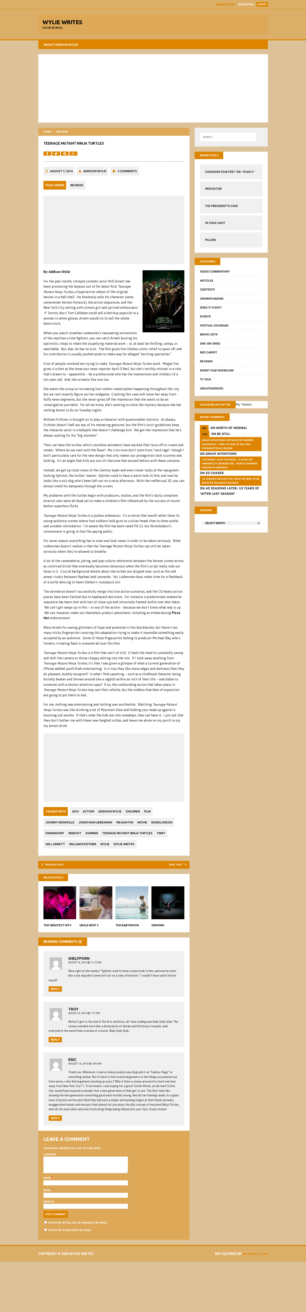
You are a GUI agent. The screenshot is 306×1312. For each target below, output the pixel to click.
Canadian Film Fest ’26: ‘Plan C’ (229, 175)
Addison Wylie (94, 180)
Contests (207, 294)
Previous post (56, 884)
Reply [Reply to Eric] (55, 1165)
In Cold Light (215, 227)
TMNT (106, 851)
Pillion (210, 244)
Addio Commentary (215, 276)
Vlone (262, 1304)
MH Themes (245, 1304)
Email (47, 1240)
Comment (49, 1201)
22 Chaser (215, 480)
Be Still (223, 441)
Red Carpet (208, 357)
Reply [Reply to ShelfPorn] (55, 1012)
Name (47, 1228)
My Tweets (253, 410)
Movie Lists (208, 339)
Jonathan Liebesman (97, 830)
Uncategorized (211, 393)
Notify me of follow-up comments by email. (78, 1273)
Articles (206, 285)
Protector (245, 4)
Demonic (157, 946)
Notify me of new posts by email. (70, 1280)
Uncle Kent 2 (88, 946)
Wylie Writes (71, 862)
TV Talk (205, 384)
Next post (174, 884)
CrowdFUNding (211, 303)
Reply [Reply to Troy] (55, 1070)
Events (205, 321)
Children (139, 819)
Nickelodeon (56, 841)
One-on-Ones (210, 348)
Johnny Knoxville (60, 830)
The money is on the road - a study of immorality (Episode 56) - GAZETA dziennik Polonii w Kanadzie (230, 470)
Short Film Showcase (217, 375)
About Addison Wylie (60, 47)
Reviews (76, 194)
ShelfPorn (79, 980)
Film (155, 819)
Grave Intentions (221, 460)
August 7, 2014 (61, 180)
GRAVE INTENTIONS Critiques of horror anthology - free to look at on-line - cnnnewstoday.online (227, 451)
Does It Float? (211, 312)
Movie (148, 830)
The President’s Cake (221, 210)
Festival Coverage (214, 330)
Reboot (104, 841)
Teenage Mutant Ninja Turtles (71, 851)
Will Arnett (126, 851)
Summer (123, 841)
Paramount (82, 841)
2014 (75, 819)
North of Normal (231, 435)
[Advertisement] (153, 91)
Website (48, 1252)
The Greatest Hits (57, 946)
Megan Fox (128, 830)
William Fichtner (156, 851)
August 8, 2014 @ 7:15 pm (84, 1036)
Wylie (50, 862)
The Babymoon (127, 946)
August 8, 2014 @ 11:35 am (85, 984)
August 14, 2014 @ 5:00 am (85, 1094)
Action (90, 819)
